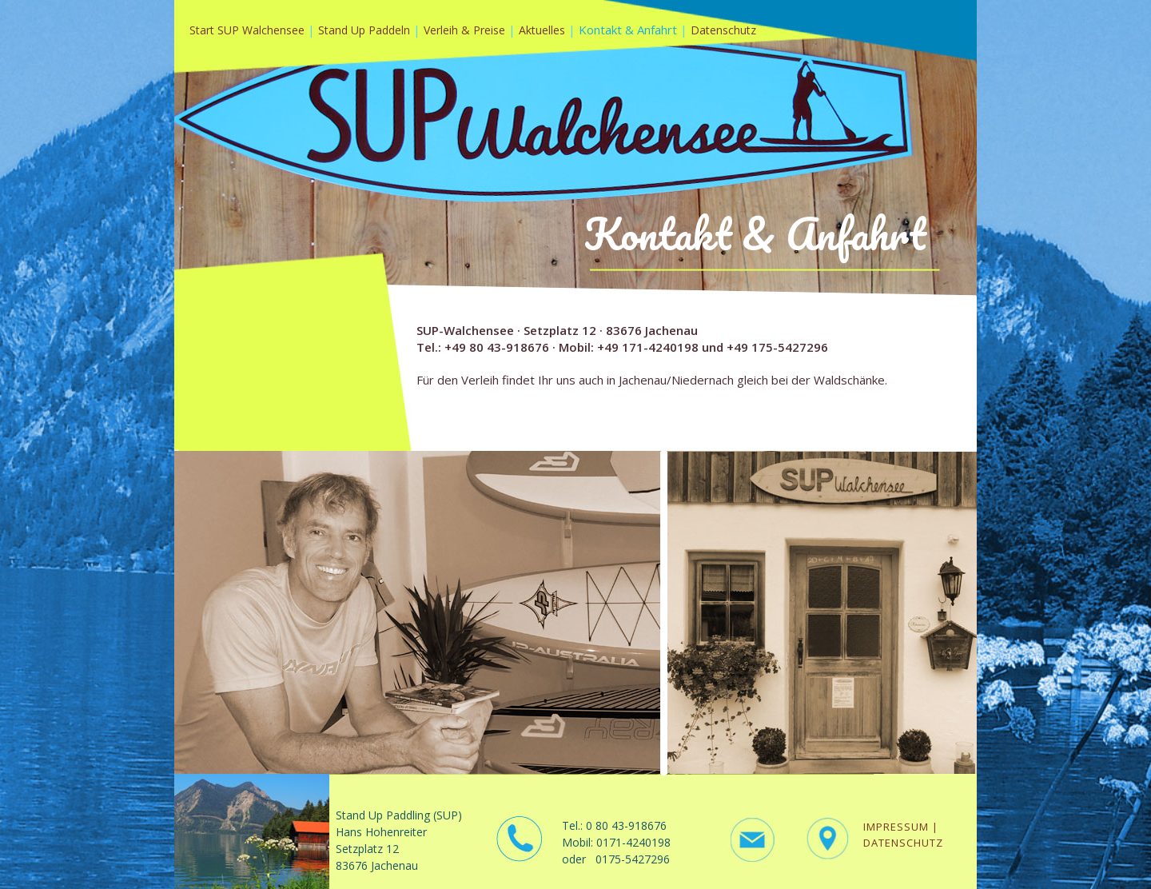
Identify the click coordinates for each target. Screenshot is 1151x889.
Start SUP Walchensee (247, 30)
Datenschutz (723, 30)
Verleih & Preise (466, 30)
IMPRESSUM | (900, 826)
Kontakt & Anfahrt (628, 30)
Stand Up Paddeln (365, 30)
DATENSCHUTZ (903, 842)
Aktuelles (543, 30)
